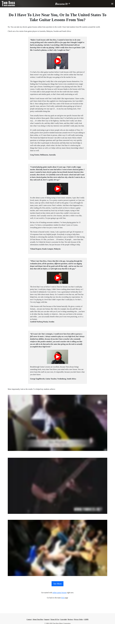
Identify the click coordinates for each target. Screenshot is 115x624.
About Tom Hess (38, 619)
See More (57, 584)
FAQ (62, 598)
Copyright (63, 619)
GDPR (86, 619)
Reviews (70, 619)
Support (46, 619)
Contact (29, 619)
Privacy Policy (78, 619)
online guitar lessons (60, 592)
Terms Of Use (54, 619)
